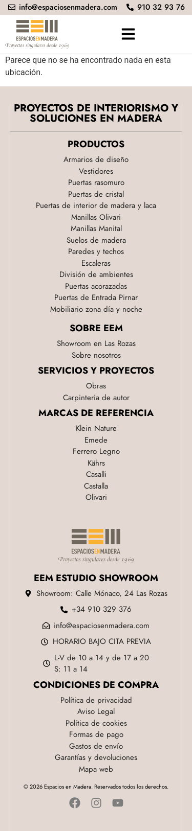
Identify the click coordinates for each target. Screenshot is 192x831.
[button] (128, 34)
